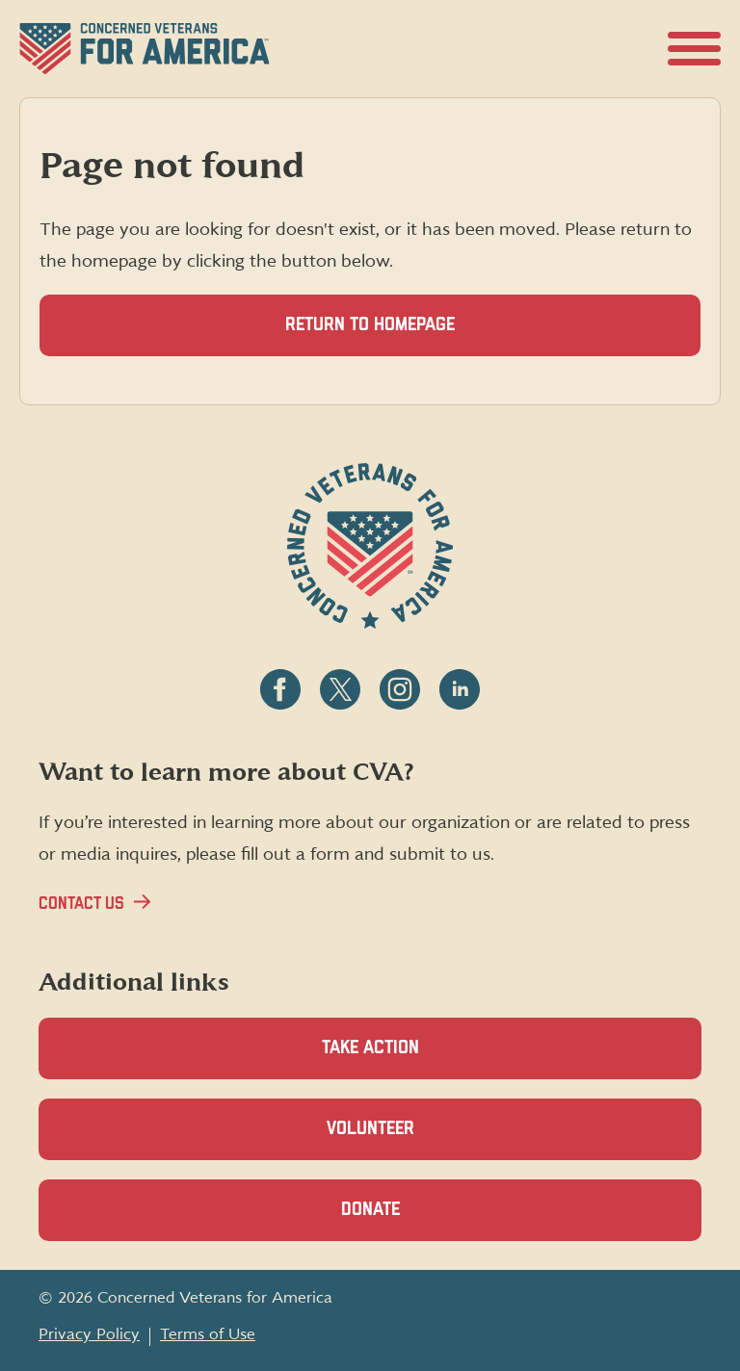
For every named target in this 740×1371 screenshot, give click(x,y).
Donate (403, 1220)
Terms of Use (207, 1334)
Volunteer (404, 1139)
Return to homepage (370, 325)
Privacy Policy (89, 1334)
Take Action (370, 1048)
